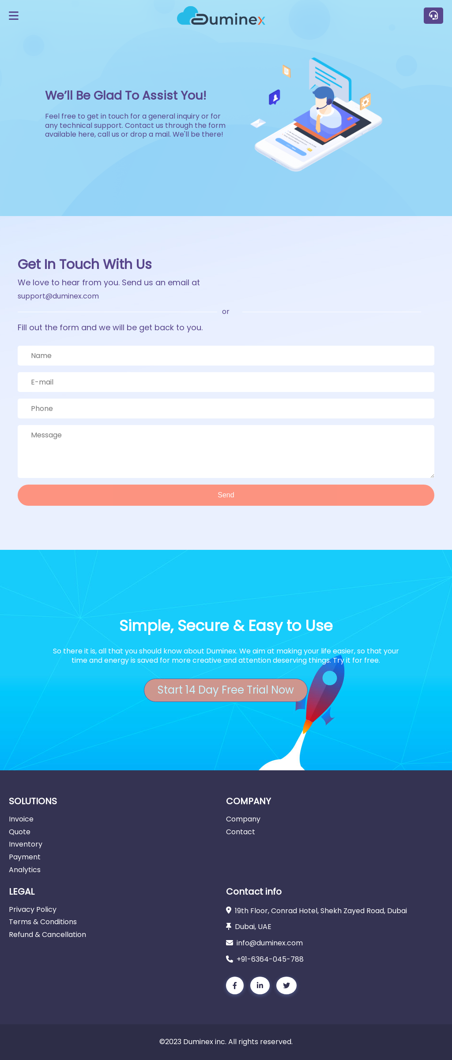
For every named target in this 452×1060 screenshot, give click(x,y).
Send (226, 495)
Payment (25, 857)
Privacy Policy (32, 909)
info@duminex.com (270, 943)
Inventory (25, 844)
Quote (19, 832)
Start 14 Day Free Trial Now (226, 690)
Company (243, 819)
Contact (240, 832)
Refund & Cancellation (47, 934)
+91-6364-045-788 (270, 959)
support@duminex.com (58, 296)
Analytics (25, 870)
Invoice (21, 819)
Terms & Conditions (43, 922)
